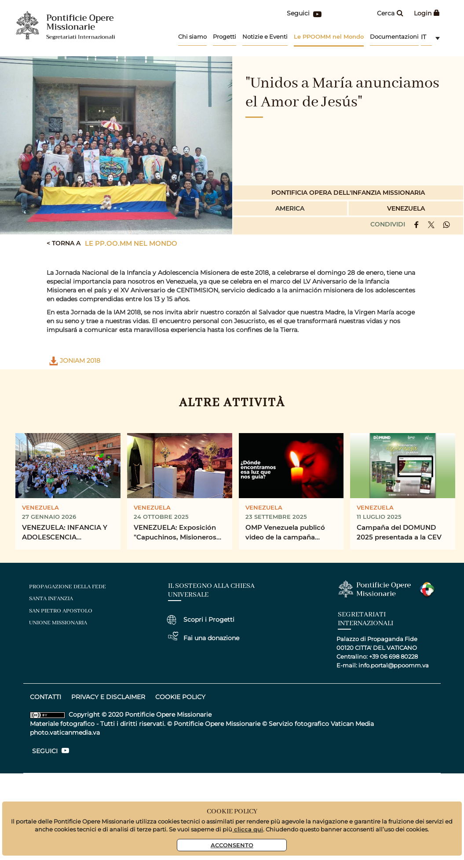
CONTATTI (45, 697)
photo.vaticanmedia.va (65, 732)
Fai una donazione (211, 638)
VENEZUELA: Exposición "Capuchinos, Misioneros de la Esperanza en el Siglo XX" (178, 533)
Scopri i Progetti (208, 619)
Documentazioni (394, 36)
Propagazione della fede (67, 586)
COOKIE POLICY (180, 697)
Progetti (224, 36)
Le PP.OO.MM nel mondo (131, 243)
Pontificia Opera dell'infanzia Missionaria (348, 192)
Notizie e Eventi (265, 36)
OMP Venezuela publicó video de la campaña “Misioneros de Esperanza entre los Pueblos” (288, 533)
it (423, 37)
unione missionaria (58, 623)
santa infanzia (51, 598)
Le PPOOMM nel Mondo (329, 36)
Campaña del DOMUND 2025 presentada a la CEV (399, 532)
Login (427, 13)
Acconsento (232, 845)
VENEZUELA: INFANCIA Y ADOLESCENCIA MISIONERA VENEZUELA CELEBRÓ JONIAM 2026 (64, 533)
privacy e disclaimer (108, 697)
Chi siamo (192, 36)
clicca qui (247, 829)
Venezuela (406, 208)
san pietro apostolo (60, 611)
